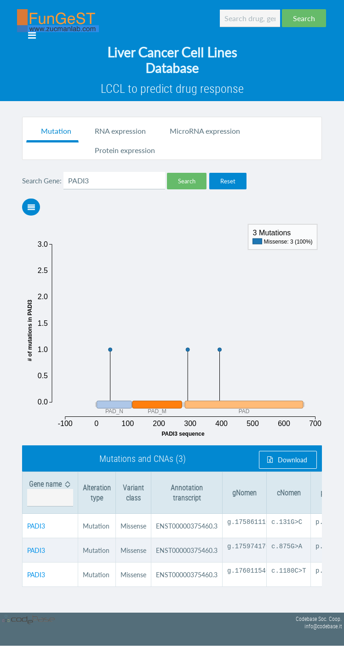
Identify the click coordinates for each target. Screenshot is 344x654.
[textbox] (250, 18)
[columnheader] (50, 493)
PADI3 (36, 527)
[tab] (52, 131)
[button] (304, 18)
